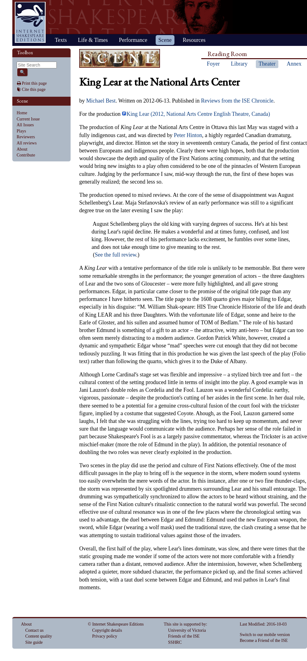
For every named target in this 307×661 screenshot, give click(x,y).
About (22, 149)
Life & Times (93, 40)
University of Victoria (187, 630)
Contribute (26, 155)
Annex (294, 64)
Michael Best (101, 101)
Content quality (38, 636)
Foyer (213, 64)
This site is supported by (185, 624)
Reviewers (26, 137)
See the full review (115, 255)
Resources (194, 40)
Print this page (34, 83)
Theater (267, 64)
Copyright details (107, 630)
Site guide (34, 642)
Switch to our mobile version (265, 634)
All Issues (25, 125)
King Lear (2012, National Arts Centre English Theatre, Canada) (196, 114)
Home (30, 22)
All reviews (27, 143)
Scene (165, 40)
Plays (21, 131)
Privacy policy (104, 636)
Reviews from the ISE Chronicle (237, 101)
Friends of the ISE (183, 636)
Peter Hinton (188, 135)
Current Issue (28, 119)
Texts (61, 40)
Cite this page (34, 89)
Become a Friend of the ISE (264, 640)
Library (239, 64)
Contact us (34, 630)
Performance (133, 40)
